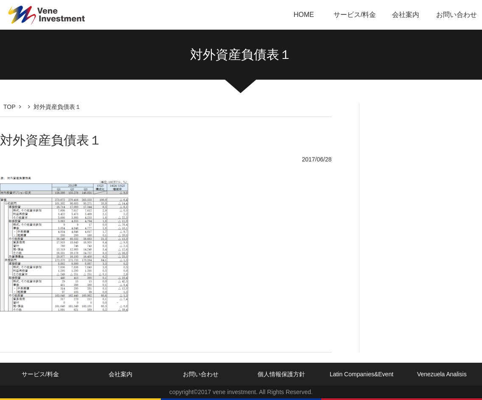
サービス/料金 (354, 14)
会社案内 (405, 14)
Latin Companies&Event (361, 374)
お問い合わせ (456, 14)
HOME (304, 14)
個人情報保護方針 (281, 374)
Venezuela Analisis (442, 374)
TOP (9, 107)
